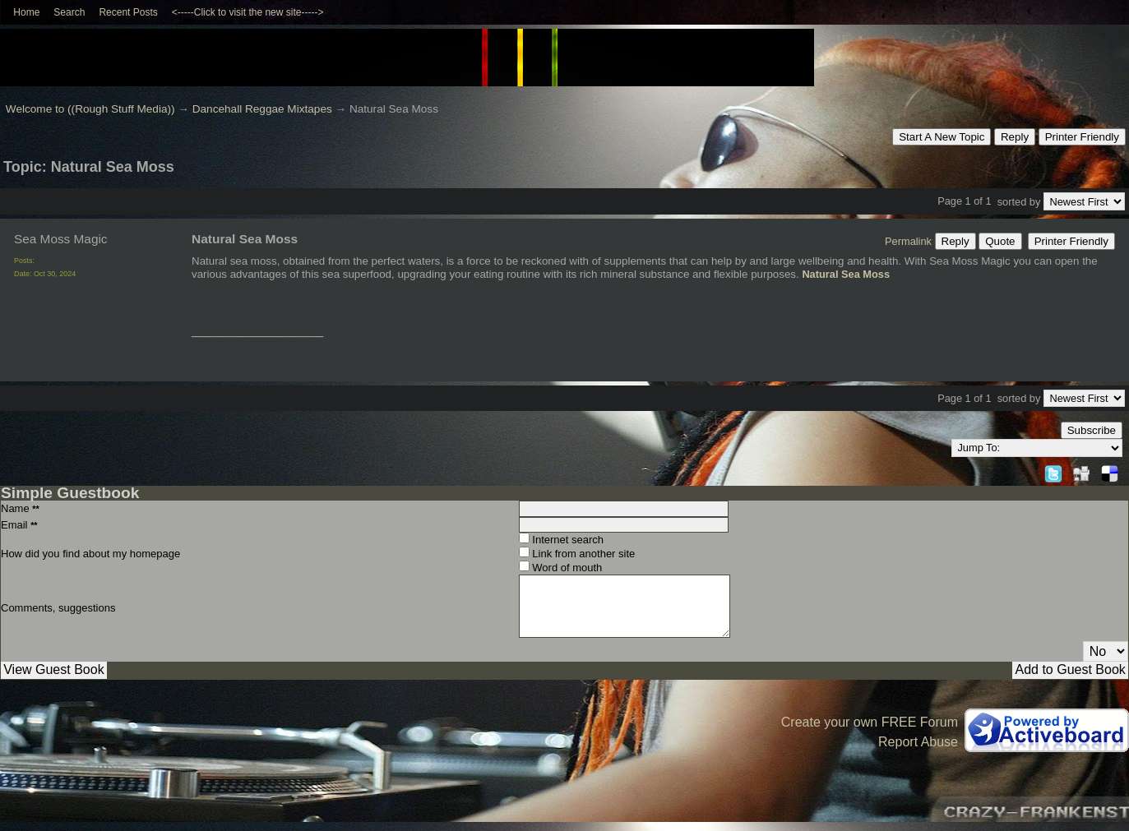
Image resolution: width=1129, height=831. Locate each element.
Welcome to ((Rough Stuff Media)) (90, 109)
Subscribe (1091, 430)
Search (69, 12)
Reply (1015, 137)
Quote (1000, 241)
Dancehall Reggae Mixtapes (262, 109)
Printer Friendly (1082, 137)
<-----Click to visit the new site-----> (248, 12)
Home (26, 12)
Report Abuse (918, 742)
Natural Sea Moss (846, 274)
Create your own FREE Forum (869, 722)
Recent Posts (128, 12)
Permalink (908, 241)
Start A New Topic (941, 137)
